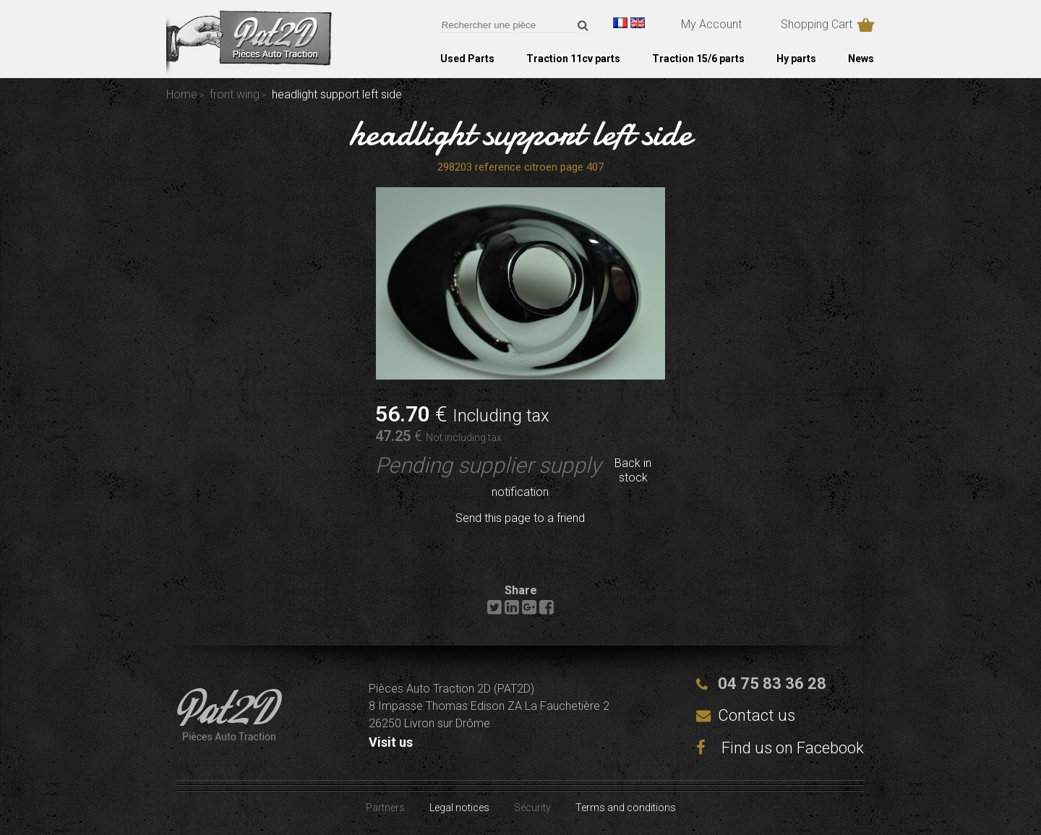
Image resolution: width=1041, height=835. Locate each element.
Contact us (756, 715)
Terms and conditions (625, 807)
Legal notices (459, 807)
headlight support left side (521, 133)
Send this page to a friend (520, 518)
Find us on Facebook (780, 748)
